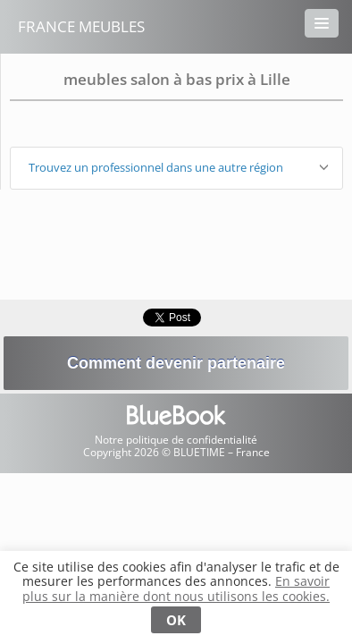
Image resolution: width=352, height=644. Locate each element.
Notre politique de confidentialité (176, 439)
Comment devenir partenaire (176, 363)
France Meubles (81, 26)
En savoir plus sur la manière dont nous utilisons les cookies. (176, 588)
